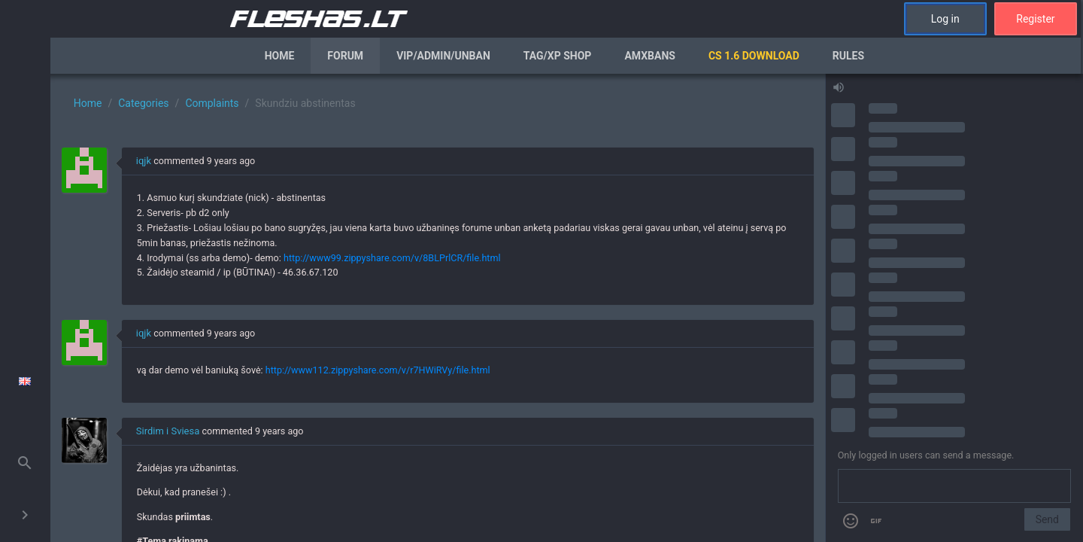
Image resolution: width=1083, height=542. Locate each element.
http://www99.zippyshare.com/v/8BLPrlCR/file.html (392, 257)
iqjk (143, 160)
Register (1035, 19)
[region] (437, 308)
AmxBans (649, 56)
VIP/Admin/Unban (443, 56)
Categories (143, 103)
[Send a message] (954, 486)
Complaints (211, 103)
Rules (848, 56)
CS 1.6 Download (753, 56)
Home (280, 56)
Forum (345, 56)
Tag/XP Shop (557, 56)
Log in (945, 19)
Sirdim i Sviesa (168, 431)
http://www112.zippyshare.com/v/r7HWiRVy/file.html (377, 370)
